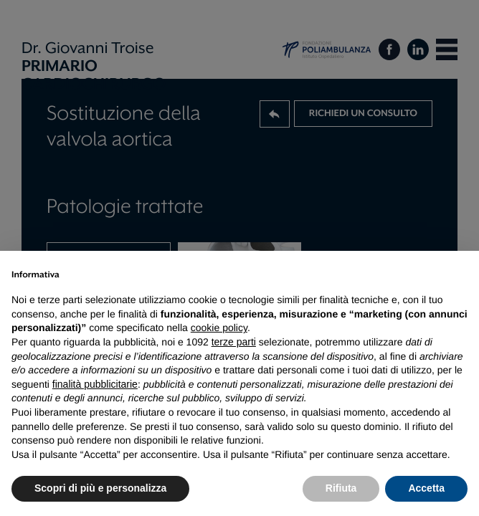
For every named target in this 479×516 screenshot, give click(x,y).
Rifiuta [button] (341, 488)
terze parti (234, 342)
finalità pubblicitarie (95, 384)
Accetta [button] (426, 488)
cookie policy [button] (219, 327)
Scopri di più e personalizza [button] (100, 488)
